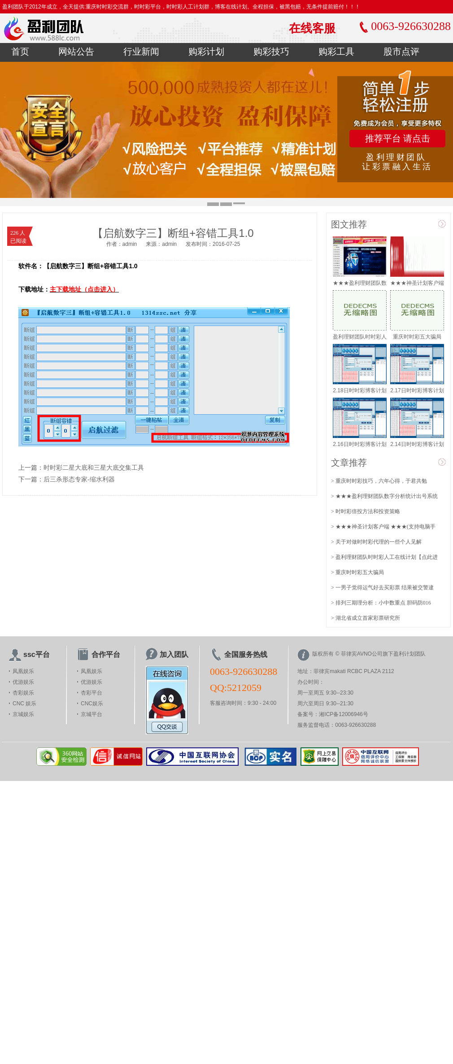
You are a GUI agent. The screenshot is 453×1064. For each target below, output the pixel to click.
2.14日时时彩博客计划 (417, 444)
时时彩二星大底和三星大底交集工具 (94, 467)
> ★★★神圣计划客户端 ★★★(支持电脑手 (383, 526)
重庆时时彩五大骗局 (417, 337)
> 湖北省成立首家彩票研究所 (365, 618)
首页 (20, 51)
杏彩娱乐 (23, 693)
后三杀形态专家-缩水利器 (79, 479)
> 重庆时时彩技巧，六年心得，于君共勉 (379, 481)
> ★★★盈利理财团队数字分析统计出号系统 (384, 496)
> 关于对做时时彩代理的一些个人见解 (376, 542)
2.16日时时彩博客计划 (359, 444)
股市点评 (401, 51)
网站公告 (76, 51)
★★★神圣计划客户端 (417, 283)
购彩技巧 (271, 51)
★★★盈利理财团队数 (360, 283)
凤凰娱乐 (23, 671)
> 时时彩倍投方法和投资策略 (365, 511)
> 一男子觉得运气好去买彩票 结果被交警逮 (382, 587)
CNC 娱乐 (24, 703)
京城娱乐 (23, 714)
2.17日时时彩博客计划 (417, 390)
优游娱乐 (23, 682)
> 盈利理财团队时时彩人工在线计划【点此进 (384, 557)
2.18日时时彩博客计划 (359, 390)
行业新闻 (141, 51)
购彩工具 (336, 51)
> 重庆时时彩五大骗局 (357, 572)
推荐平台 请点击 (397, 138)
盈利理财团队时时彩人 (360, 337)
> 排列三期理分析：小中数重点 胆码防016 (381, 603)
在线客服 (312, 28)
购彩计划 (206, 51)
